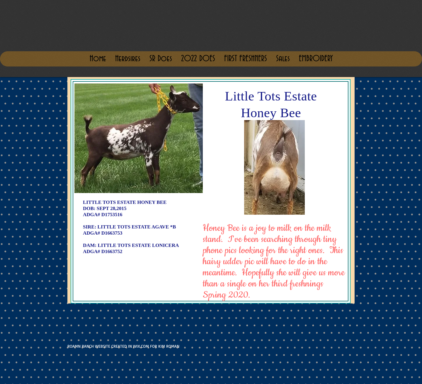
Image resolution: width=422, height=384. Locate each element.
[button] (282, 58)
